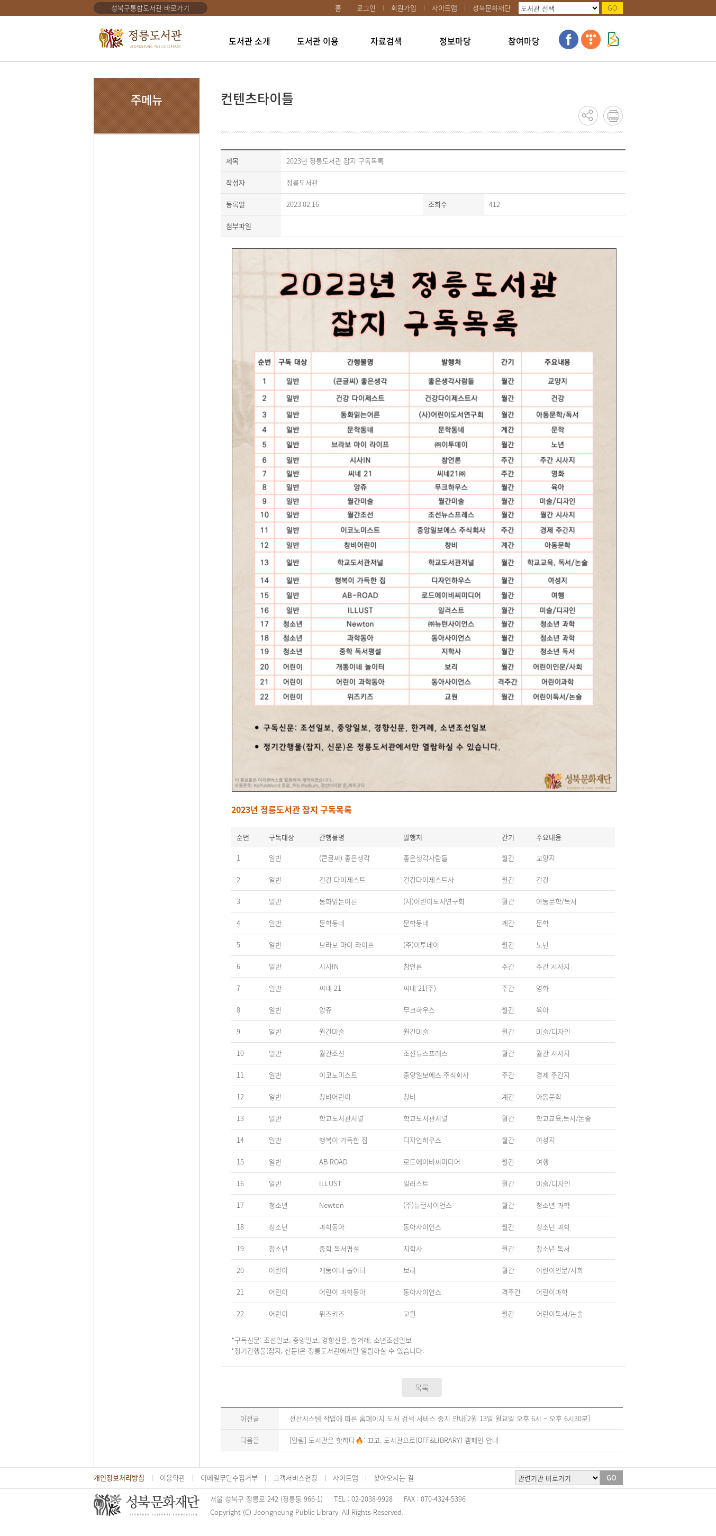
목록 (422, 1387)
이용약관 (172, 1477)
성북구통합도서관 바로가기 (150, 8)
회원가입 (403, 8)
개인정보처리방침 (119, 1477)
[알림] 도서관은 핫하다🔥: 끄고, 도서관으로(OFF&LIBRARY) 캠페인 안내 (394, 1440)
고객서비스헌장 (295, 1477)
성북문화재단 (492, 8)
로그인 (366, 8)
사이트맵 (444, 8)
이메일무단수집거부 (229, 1477)
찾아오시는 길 (394, 1477)
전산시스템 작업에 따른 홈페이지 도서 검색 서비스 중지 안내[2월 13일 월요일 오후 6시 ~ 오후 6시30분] (439, 1418)
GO (612, 8)
